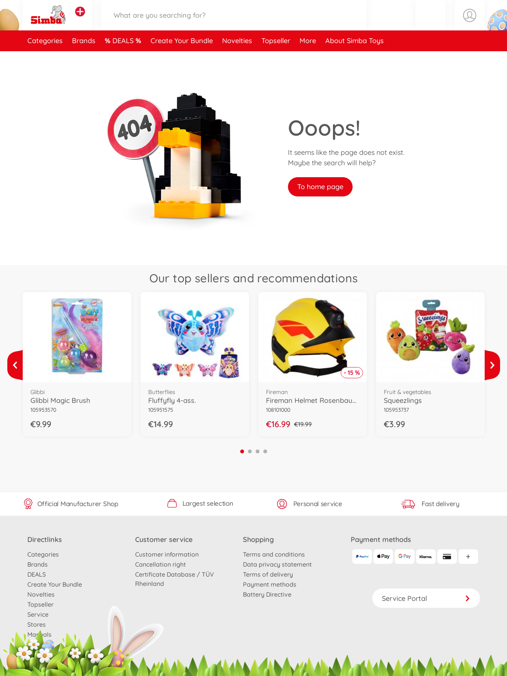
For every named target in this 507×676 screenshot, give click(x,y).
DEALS (124, 59)
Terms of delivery (268, 574)
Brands (83, 59)
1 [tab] (242, 451)
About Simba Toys (354, 59)
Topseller (275, 59)
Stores (36, 624)
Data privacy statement (277, 564)
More (308, 59)
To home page (320, 186)
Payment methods (269, 584)
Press (35, 644)
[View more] (15, 365)
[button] (430, 24)
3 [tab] (257, 451)
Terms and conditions (274, 554)
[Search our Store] (234, 24)
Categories (45, 59)
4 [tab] (265, 451)
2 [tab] (250, 451)
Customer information (167, 554)
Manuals (39, 634)
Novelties (237, 59)
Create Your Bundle (182, 59)
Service (38, 614)
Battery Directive (267, 594)
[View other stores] (80, 21)
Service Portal (426, 598)
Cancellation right (160, 564)
